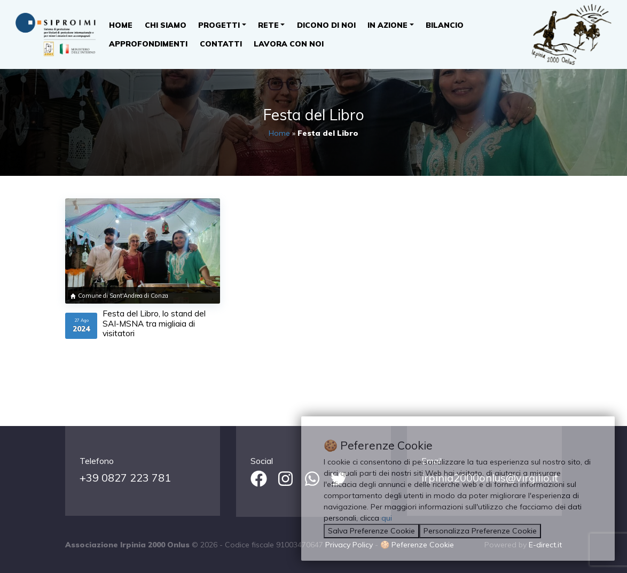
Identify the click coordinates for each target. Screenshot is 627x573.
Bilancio (445, 25)
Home (120, 25)
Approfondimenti (148, 44)
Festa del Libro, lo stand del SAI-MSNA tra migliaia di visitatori (154, 323)
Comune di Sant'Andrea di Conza (123, 295)
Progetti (219, 25)
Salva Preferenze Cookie (371, 531)
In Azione (387, 25)
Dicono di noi (326, 25)
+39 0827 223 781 (125, 477)
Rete (268, 25)
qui (386, 518)
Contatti (221, 44)
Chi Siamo (165, 25)
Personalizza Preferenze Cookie (480, 531)
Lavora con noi (289, 44)
